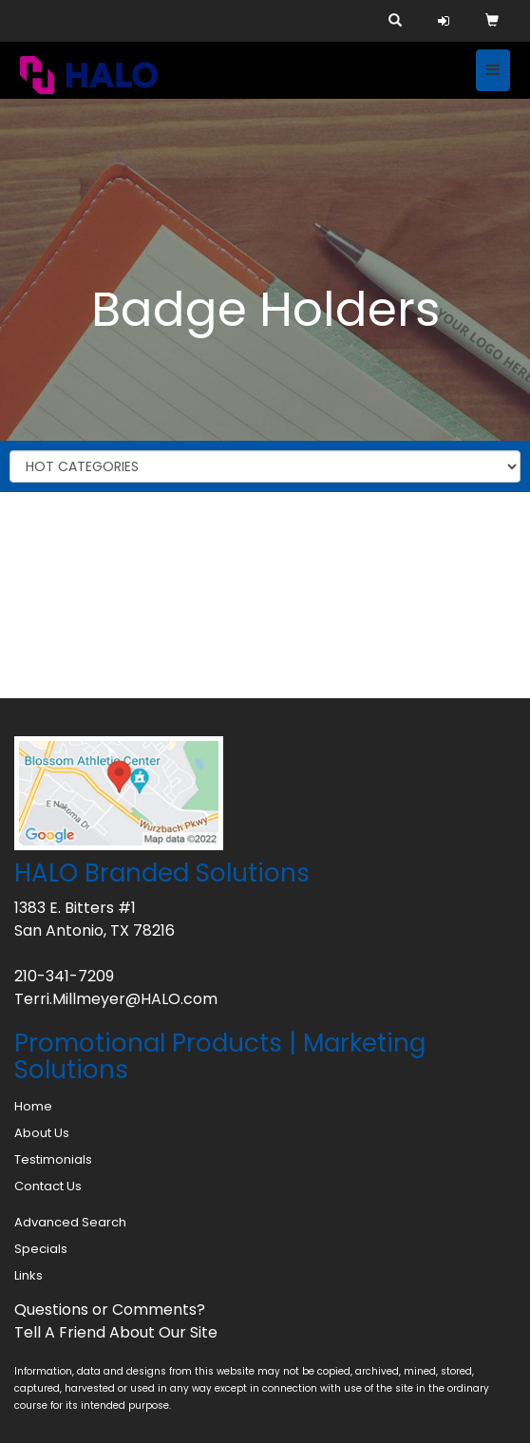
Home (33, 1106)
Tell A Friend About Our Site (116, 1332)
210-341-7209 (64, 976)
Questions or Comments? (109, 1309)
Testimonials (53, 1159)
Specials (40, 1249)
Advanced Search (70, 1222)
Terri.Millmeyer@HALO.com (116, 999)
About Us (41, 1133)
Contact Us (48, 1186)
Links (28, 1275)
